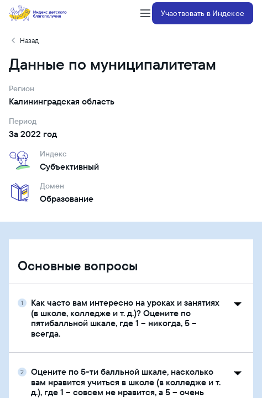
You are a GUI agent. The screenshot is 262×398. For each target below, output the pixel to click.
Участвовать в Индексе (202, 13)
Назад (29, 40)
